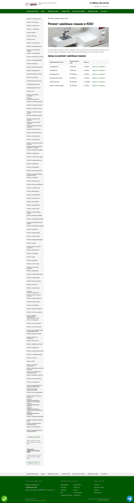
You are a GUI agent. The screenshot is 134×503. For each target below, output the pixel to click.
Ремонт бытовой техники (35, 56)
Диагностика (98, 492)
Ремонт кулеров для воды (35, 219)
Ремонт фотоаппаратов (34, 67)
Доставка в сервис (79, 11)
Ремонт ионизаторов (33, 129)
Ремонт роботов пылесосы (32, 337)
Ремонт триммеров (33, 382)
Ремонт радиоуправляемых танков (33, 404)
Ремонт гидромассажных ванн (35, 420)
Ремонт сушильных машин (35, 226)
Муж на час (30, 91)
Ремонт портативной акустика (34, 247)
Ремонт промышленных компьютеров (34, 174)
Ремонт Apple (31, 32)
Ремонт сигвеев (32, 284)
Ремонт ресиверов (33, 305)
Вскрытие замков (32, 77)
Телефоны (63, 490)
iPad (62, 492)
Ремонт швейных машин (34, 344)
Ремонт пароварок (33, 167)
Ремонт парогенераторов (35, 351)
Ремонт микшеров (33, 320)
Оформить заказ (53, 11)
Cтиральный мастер (33, 84)
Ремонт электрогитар (34, 327)
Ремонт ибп (30, 361)
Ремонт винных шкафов (34, 215)
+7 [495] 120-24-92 (99, 3)
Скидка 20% (66, 11)
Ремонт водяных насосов (35, 375)
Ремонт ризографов (33, 277)
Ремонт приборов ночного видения (35, 368)
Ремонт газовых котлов (34, 108)
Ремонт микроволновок (34, 160)
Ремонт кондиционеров (34, 60)
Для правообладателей (103, 500)
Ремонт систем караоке (34, 312)
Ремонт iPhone (31, 36)
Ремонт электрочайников (35, 184)
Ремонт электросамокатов (33, 291)
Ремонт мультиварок (33, 195)
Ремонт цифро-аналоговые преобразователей (33, 316)
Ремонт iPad (31, 39)
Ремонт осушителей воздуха (33, 119)
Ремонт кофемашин (33, 70)
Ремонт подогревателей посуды (35, 143)
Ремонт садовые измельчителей (32, 389)
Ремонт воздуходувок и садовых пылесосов (34, 386)
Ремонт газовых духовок (35, 101)
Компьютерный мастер (34, 81)
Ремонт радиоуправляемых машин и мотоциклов (33, 400)
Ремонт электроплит (33, 139)
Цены (43, 11)
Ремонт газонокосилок (34, 378)
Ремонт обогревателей (34, 115)
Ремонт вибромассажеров (35, 416)
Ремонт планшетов (33, 25)
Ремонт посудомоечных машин (34, 222)
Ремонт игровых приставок (32, 365)
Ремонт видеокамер (33, 233)
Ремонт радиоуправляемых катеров (33, 412)
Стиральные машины (66, 495)
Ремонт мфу (31, 257)
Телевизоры (76, 495)
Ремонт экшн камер (33, 236)
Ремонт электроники (33, 427)
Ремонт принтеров (33, 250)
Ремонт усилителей (33, 302)
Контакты (104, 11)
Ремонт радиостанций (34, 333)
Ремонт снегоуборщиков (35, 392)
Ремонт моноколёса (33, 288)
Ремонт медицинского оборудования (34, 423)
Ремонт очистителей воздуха (33, 122)
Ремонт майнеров (32, 163)
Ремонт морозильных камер (34, 212)
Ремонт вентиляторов (34, 132)
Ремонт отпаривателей (34, 354)
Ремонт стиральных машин (33, 50)
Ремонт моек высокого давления (34, 396)
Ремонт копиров (32, 260)
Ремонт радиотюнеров (34, 308)
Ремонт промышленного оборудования (34, 430)
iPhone (75, 490)
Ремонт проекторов (33, 181)
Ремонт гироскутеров (34, 281)
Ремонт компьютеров (34, 19)
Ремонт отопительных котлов (34, 112)
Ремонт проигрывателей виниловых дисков (35, 330)
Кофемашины (64, 485)
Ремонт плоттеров (33, 264)
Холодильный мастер (34, 88)
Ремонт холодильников (34, 46)
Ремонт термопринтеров (35, 274)
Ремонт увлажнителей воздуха (34, 126)
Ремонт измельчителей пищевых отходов (34, 146)
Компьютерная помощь (34, 74)
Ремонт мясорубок (33, 201)
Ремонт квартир (32, 63)
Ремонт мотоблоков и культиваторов (34, 372)
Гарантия (96, 490)
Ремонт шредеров (33, 270)
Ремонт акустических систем (34, 295)
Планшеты (76, 487)
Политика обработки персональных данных (98, 499)
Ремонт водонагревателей (33, 98)
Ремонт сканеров (32, 253)
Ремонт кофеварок (33, 153)
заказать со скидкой (98, 66)
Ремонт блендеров (33, 191)
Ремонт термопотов (33, 188)
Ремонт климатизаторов (35, 157)
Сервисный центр (32, 11)
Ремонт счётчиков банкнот (33, 267)
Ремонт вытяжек (32, 229)
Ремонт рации (31, 243)
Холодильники (77, 492)
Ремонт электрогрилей (34, 170)
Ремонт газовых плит (33, 136)
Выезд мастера (93, 11)
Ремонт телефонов (33, 29)
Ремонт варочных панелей (32, 95)
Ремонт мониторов (33, 208)
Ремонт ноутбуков (33, 22)
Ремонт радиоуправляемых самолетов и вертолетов (35, 408)
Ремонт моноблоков (33, 205)
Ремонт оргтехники (33, 43)
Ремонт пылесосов (33, 340)
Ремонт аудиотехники (34, 298)
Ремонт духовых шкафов (35, 150)
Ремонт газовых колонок (35, 105)
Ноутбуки (63, 487)
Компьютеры (77, 485)
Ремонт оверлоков (33, 347)
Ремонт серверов (32, 177)
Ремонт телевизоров (33, 53)
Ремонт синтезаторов (34, 323)
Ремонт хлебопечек (33, 198)
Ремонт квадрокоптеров (35, 239)
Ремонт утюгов (32, 358)
